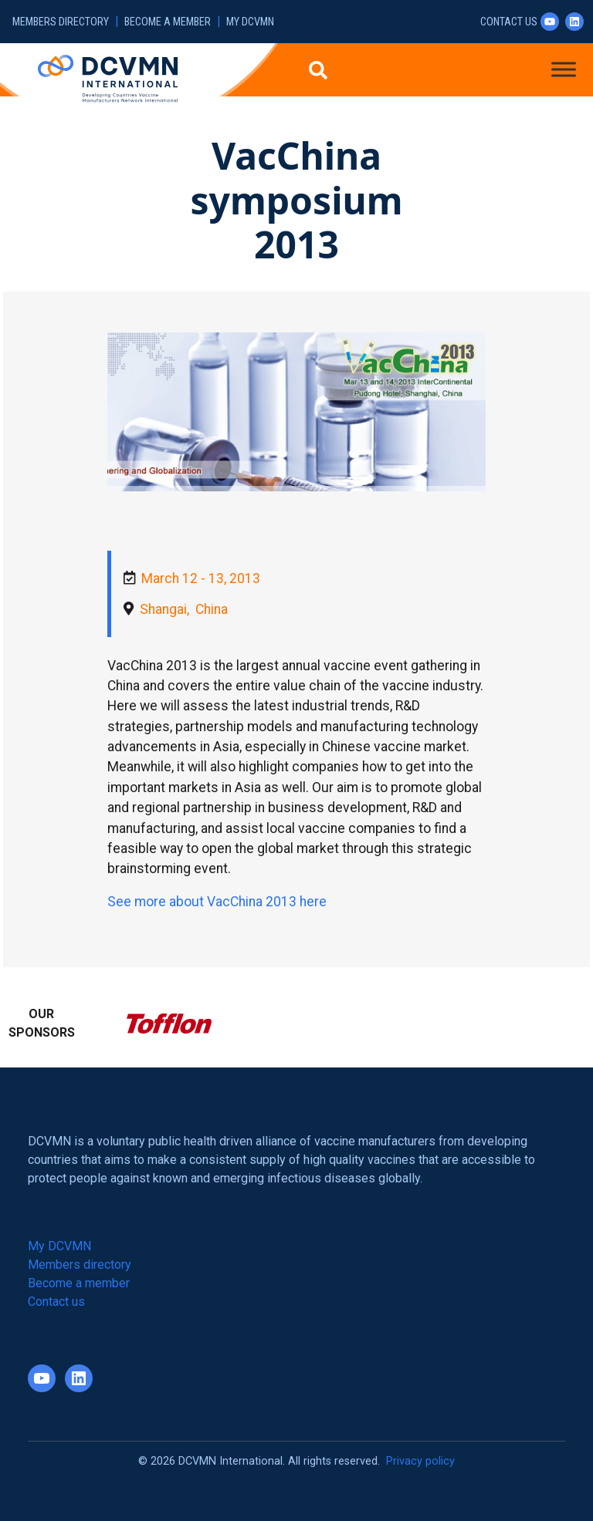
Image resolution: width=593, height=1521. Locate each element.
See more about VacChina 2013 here (217, 901)
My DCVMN (250, 22)
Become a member (167, 22)
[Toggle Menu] (563, 69)
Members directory (60, 22)
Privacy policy (420, 1461)
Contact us (508, 22)
